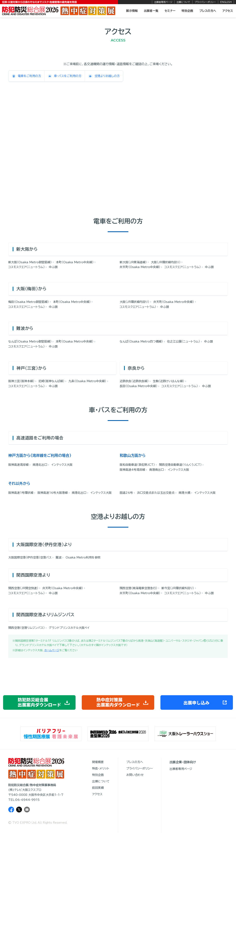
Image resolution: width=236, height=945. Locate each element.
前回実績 (98, 787)
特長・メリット (100, 768)
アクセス (227, 10)
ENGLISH (226, 2)
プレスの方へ (207, 10)
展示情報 (132, 10)
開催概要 (98, 762)
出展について (183, 2)
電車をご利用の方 (26, 76)
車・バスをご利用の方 (64, 76)
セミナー (170, 10)
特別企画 (187, 10)
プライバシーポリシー (205, 2)
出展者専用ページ (163, 2)
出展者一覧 (151, 10)
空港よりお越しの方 (104, 76)
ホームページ (51, 650)
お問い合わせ (135, 774)
